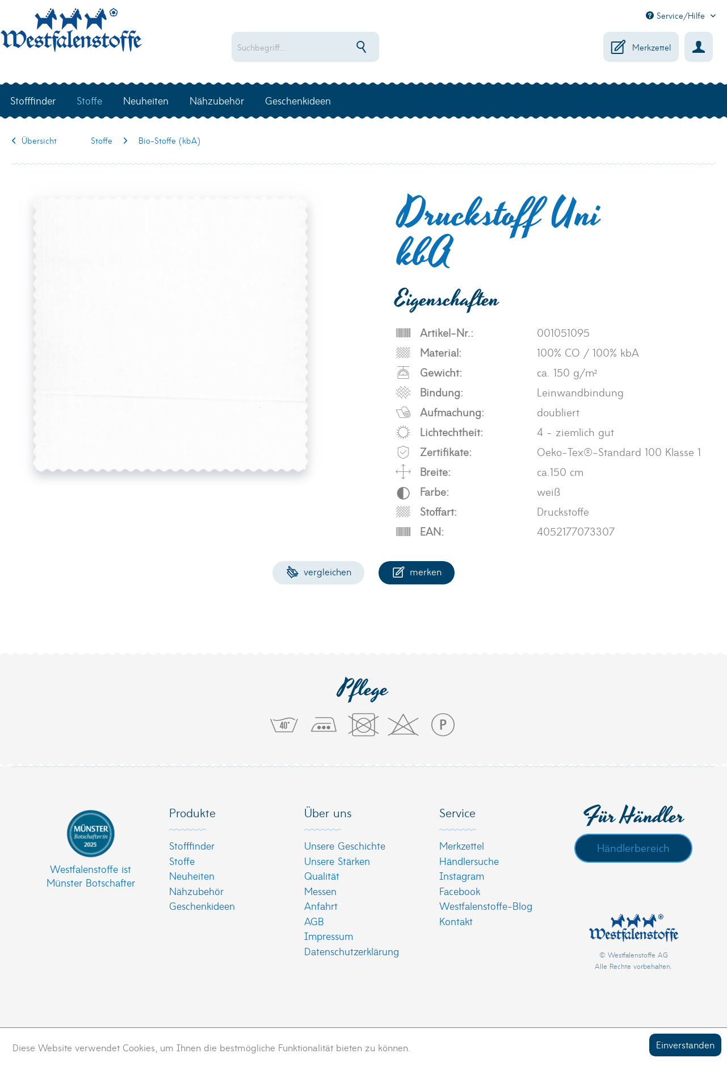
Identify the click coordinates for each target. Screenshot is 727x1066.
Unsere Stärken (337, 861)
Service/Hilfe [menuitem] (677, 15)
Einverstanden (685, 1044)
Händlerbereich (633, 847)
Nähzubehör (196, 891)
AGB (314, 921)
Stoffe (182, 861)
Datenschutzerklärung (351, 951)
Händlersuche (469, 861)
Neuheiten (192, 875)
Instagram (461, 875)
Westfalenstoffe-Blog (485, 905)
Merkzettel (461, 845)
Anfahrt (321, 905)
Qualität (321, 875)
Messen (320, 891)
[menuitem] (333, 47)
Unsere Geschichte (344, 845)
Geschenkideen (202, 905)
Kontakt (456, 921)
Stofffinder (192, 845)
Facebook (459, 891)
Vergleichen (318, 571)
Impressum (328, 936)
